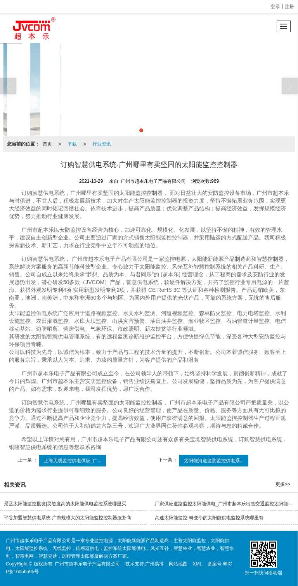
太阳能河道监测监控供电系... (214, 460)
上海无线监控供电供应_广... (73, 460)
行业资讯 (101, 144)
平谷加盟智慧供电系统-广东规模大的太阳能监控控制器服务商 (67, 517)
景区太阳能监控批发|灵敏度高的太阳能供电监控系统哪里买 (65, 503)
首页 (47, 144)
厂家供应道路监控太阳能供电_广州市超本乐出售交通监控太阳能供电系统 (226, 503)
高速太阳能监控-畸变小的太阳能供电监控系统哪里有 (209, 517)
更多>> (282, 484)
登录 (275, 6)
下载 (72, 144)
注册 (289, 6)
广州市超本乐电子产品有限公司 (87, 564)
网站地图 (178, 564)
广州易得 (154, 564)
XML (198, 564)
